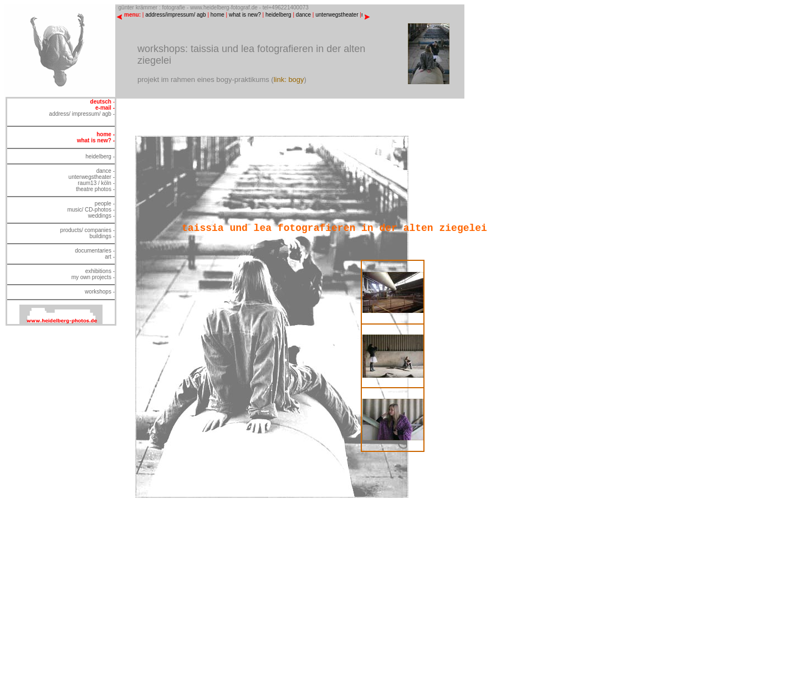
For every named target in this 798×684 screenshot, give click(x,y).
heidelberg (278, 15)
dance (303, 15)
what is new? (245, 15)
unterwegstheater (336, 15)
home (217, 15)
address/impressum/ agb (175, 15)
